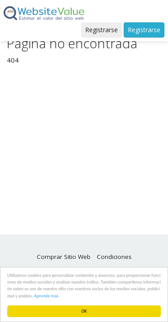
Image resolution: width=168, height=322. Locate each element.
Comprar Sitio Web (63, 257)
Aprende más (46, 296)
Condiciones (114, 257)
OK (84, 311)
